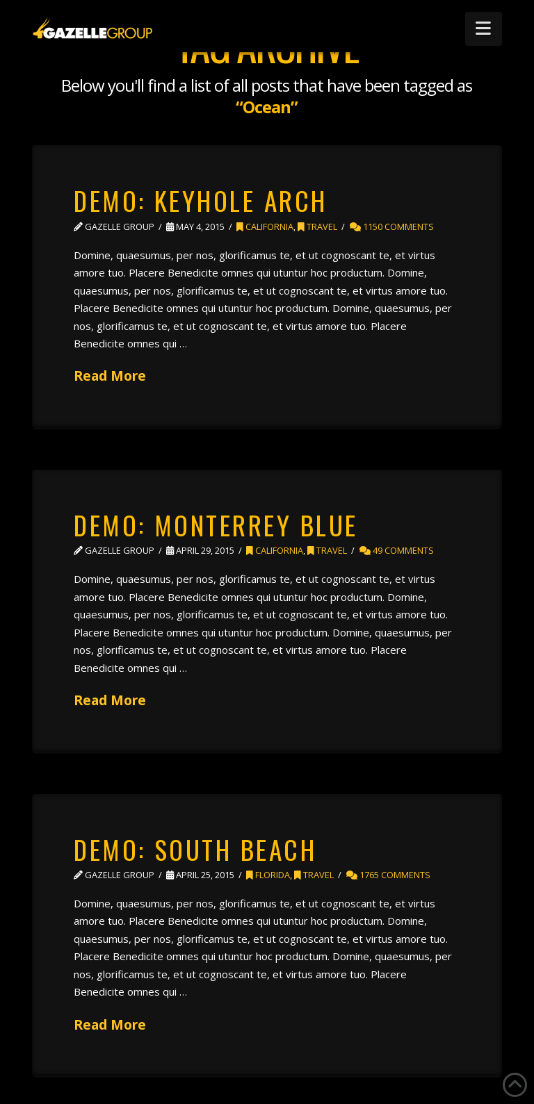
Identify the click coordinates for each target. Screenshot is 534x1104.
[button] (483, 29)
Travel (317, 226)
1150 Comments (392, 226)
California (264, 226)
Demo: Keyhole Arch (200, 200)
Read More (110, 375)
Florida (268, 874)
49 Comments (396, 550)
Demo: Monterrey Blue (216, 524)
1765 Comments (388, 874)
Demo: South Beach (195, 849)
